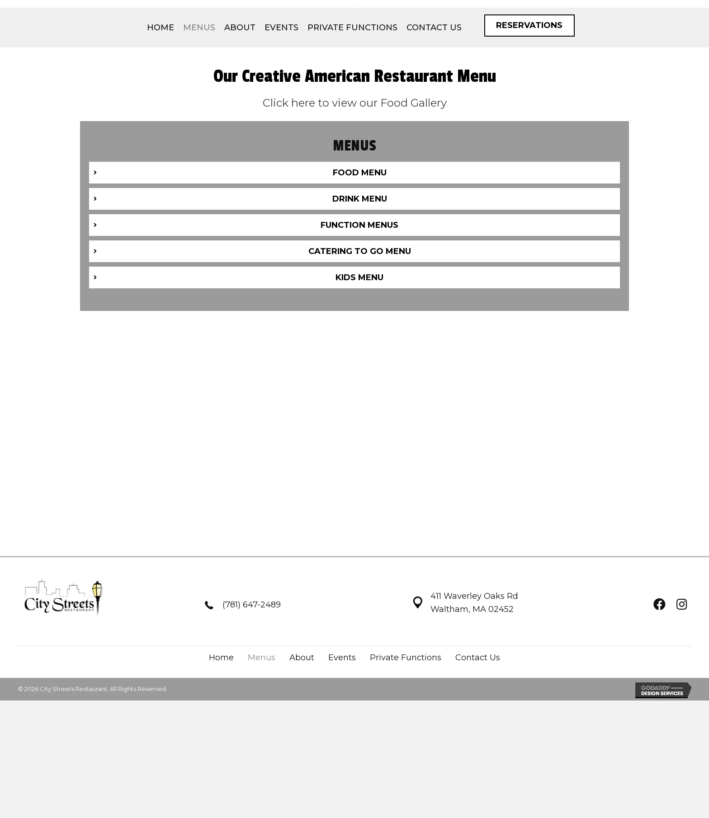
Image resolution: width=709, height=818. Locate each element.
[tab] (354, 264)
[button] (529, 117)
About (301, 750)
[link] (160, 119)
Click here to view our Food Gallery (355, 194)
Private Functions (405, 750)
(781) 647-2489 (251, 697)
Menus (261, 750)
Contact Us (477, 750)
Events (342, 750)
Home (221, 750)
